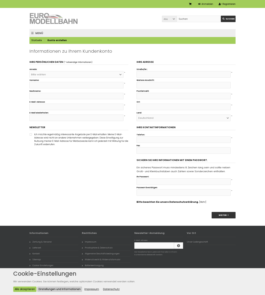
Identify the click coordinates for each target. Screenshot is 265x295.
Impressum (89, 241)
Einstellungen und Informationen (60, 289)
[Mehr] (202, 201)
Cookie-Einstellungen (41, 265)
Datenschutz (111, 289)
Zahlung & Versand (40, 241)
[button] (169, 19)
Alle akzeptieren (25, 289)
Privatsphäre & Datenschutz (97, 247)
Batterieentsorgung (93, 265)
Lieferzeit (35, 247)
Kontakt (34, 253)
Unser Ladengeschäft (197, 241)
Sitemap (35, 259)
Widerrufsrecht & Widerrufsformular (101, 259)
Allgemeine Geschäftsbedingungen (101, 253)
